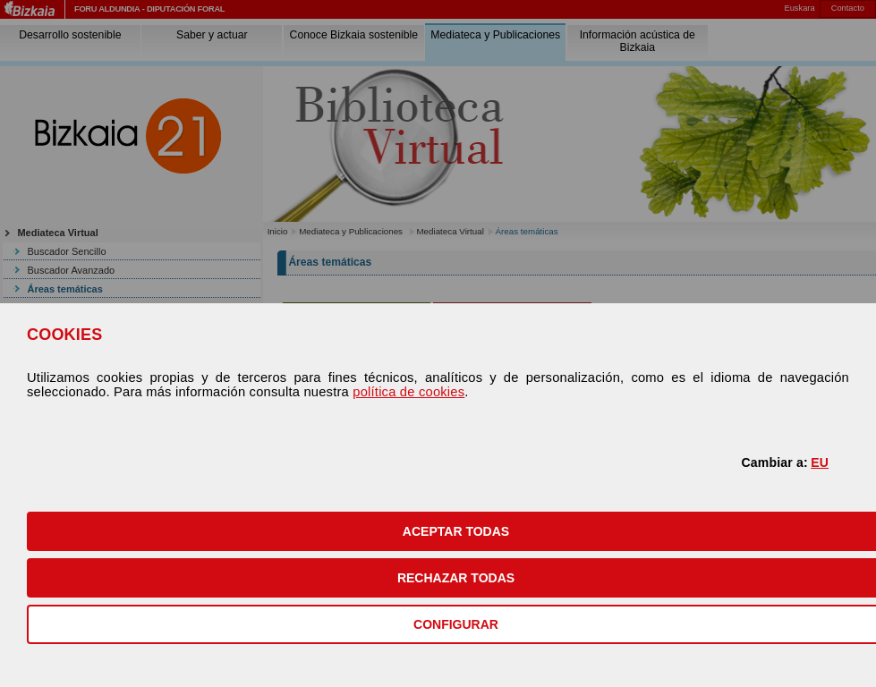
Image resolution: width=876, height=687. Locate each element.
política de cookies (408, 392)
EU (820, 462)
